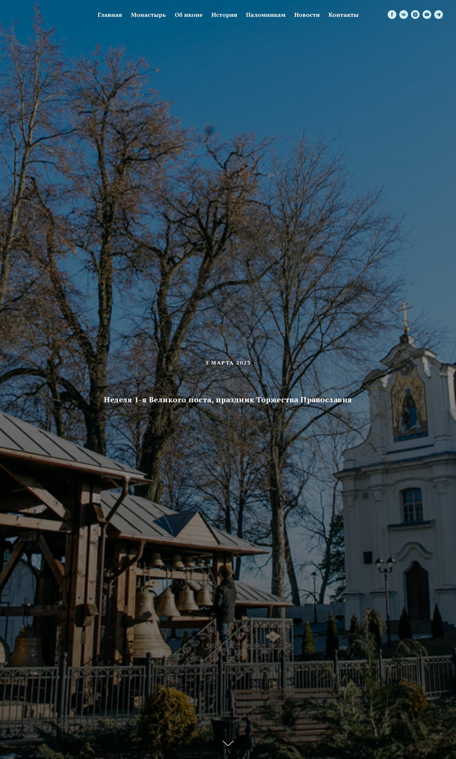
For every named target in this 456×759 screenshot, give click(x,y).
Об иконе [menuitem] (189, 15)
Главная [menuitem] (110, 15)
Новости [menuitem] (307, 15)
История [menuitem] (224, 15)
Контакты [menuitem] (344, 15)
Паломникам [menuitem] (266, 15)
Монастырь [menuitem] (148, 15)
